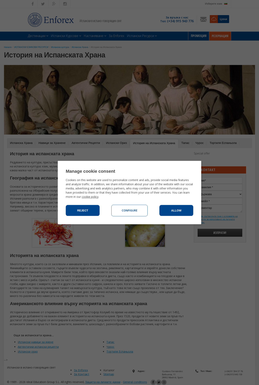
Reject (82, 210)
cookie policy (90, 197)
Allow (176, 210)
